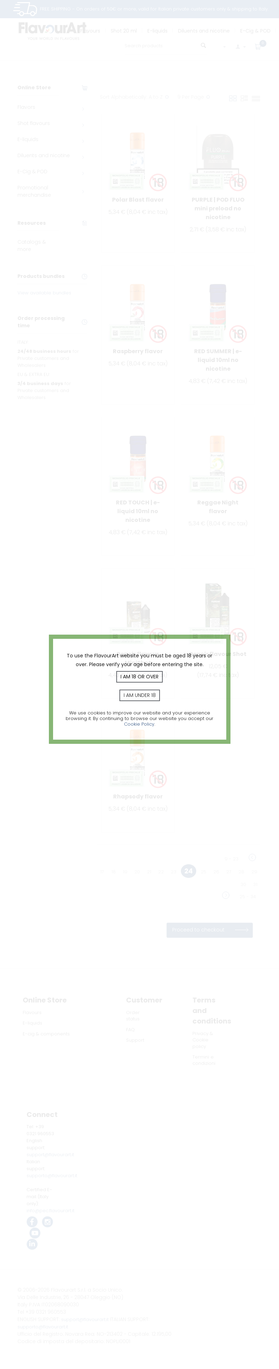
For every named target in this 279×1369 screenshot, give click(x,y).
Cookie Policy (139, 724)
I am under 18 (140, 695)
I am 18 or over (139, 676)
